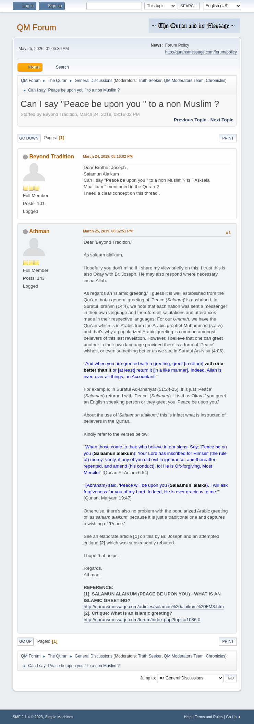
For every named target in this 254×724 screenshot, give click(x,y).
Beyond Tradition (51, 156)
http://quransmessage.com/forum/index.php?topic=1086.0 (142, 619)
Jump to (147, 678)
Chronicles (215, 80)
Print (228, 138)
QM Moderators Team (184, 80)
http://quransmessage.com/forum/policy (201, 52)
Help (187, 717)
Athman (39, 231)
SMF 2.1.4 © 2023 (28, 717)
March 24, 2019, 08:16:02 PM (108, 156)
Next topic (221, 119)
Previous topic (190, 119)
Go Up (25, 641)
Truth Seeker (150, 80)
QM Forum (36, 27)
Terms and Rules (208, 717)
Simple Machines (59, 717)
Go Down (28, 138)
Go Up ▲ (233, 717)
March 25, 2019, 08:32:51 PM (108, 231)
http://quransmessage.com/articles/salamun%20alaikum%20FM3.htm (154, 606)
